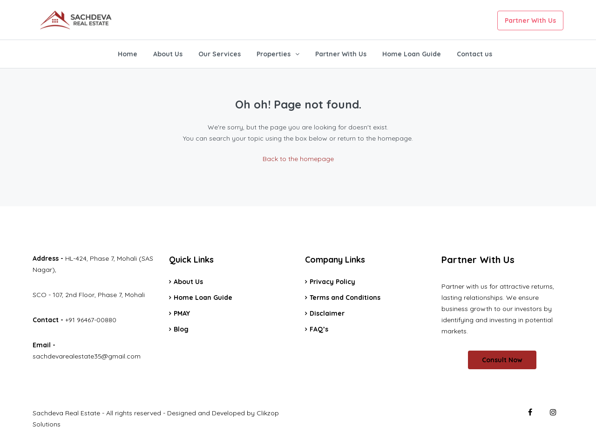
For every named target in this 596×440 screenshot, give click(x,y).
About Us (168, 54)
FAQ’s (319, 329)
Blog (181, 329)
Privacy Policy (332, 282)
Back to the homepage (298, 159)
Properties (274, 54)
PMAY (182, 313)
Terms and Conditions (345, 297)
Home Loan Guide (411, 54)
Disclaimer (327, 313)
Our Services (219, 54)
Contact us (474, 54)
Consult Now (502, 360)
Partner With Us (530, 20)
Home (127, 54)
